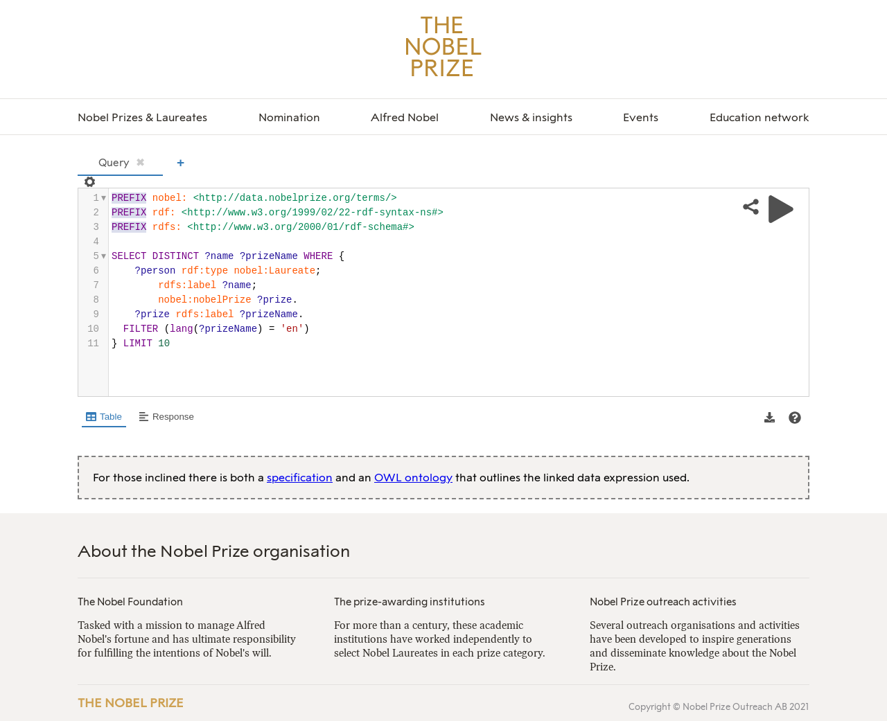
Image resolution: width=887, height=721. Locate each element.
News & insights (531, 117)
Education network (759, 117)
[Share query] (751, 207)
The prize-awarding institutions (409, 602)
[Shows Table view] (104, 417)
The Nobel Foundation (130, 602)
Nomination (289, 117)
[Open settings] (88, 182)
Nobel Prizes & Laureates (142, 117)
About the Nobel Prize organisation (214, 551)
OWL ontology (413, 477)
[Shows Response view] (166, 417)
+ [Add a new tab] (180, 162)
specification (300, 477)
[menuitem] (142, 118)
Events (640, 117)
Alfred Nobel (405, 117)
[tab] (120, 164)
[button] (769, 417)
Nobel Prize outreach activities (663, 602)
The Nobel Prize (131, 703)
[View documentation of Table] (794, 417)
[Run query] (781, 209)
